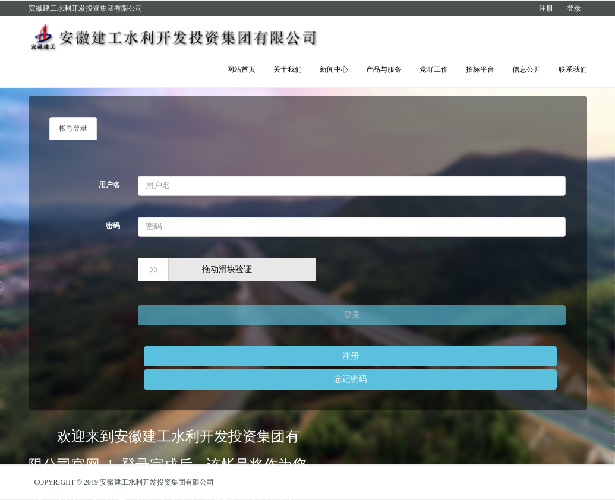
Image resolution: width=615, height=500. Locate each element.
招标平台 (480, 69)
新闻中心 (334, 69)
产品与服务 (384, 69)
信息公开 (526, 69)
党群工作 (434, 69)
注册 (546, 8)
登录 (574, 8)
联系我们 (573, 69)
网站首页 (241, 69)
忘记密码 (350, 379)
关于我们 (287, 69)
